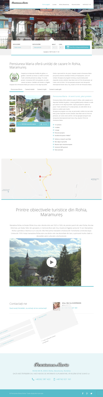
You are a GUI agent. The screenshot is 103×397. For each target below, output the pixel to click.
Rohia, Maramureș (64, 4)
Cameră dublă (29, 89)
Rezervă (44, 124)
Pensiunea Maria (16, 89)
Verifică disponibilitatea (77, 47)
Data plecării (36, 44)
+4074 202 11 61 (87, 4)
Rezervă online (76, 4)
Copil (60, 44)
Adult (54, 44)
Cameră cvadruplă (55, 89)
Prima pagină (46, 4)
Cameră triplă (41, 89)
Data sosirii (16, 44)
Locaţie (54, 4)
